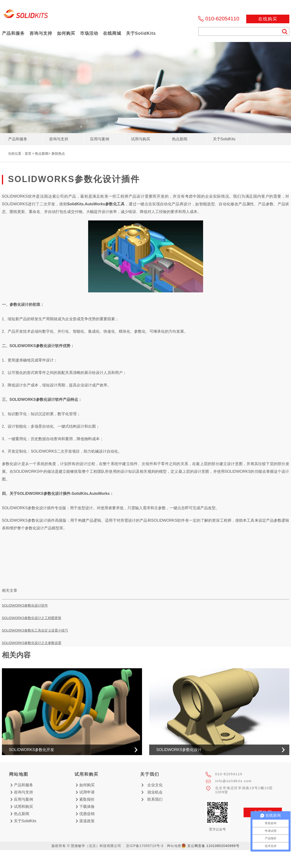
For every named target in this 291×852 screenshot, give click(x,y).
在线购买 (267, 19)
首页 (28, 153)
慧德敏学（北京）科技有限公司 (26, 15)
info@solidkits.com (233, 781)
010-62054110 (222, 19)
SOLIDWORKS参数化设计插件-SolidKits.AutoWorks (63, 493)
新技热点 (58, 153)
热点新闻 (41, 153)
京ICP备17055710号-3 (144, 846)
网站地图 (174, 846)
